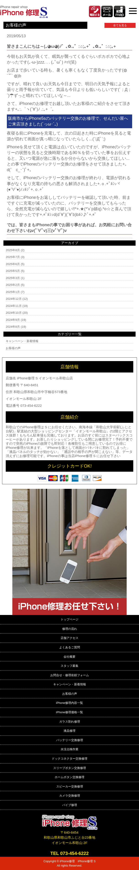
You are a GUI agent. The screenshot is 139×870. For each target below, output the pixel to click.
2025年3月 (13, 278)
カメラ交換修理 (69, 795)
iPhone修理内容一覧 (69, 703)
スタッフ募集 (69, 666)
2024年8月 (13, 326)
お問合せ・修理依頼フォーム (69, 675)
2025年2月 (13, 285)
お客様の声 (13, 348)
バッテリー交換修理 (69, 740)
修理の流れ (69, 629)
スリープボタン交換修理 (69, 768)
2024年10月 (13, 312)
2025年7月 (13, 257)
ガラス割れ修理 (69, 721)
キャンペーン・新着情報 (22, 341)
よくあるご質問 (69, 647)
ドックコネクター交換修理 (69, 758)
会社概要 (69, 656)
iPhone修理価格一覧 (69, 712)
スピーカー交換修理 (69, 786)
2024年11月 (13, 306)
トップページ (69, 619)
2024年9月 (13, 320)
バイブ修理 (69, 805)
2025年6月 (13, 264)
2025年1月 (13, 292)
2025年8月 (13, 250)
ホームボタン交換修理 (69, 777)
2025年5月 (13, 271)
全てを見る (120, 25)
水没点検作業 (69, 749)
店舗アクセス (69, 638)
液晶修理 (69, 730)
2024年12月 (13, 299)
